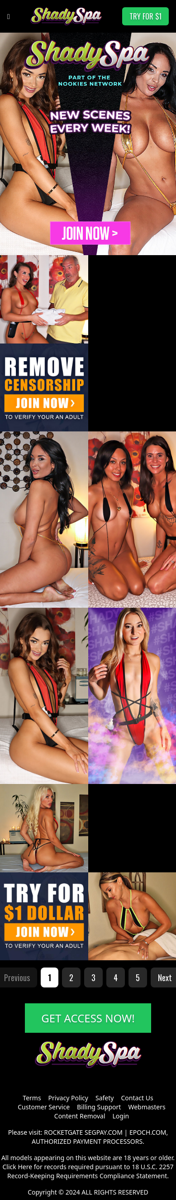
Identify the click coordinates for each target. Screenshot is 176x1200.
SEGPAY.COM (104, 1132)
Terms (32, 1098)
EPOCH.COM (147, 1132)
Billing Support (99, 1107)
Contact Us (137, 1098)
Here (25, 1166)
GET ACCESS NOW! (88, 1018)
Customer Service (44, 1107)
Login (121, 1116)
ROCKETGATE (63, 1132)
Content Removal (79, 1116)
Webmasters (146, 1107)
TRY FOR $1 (145, 16)
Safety (104, 1098)
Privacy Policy (68, 1098)
